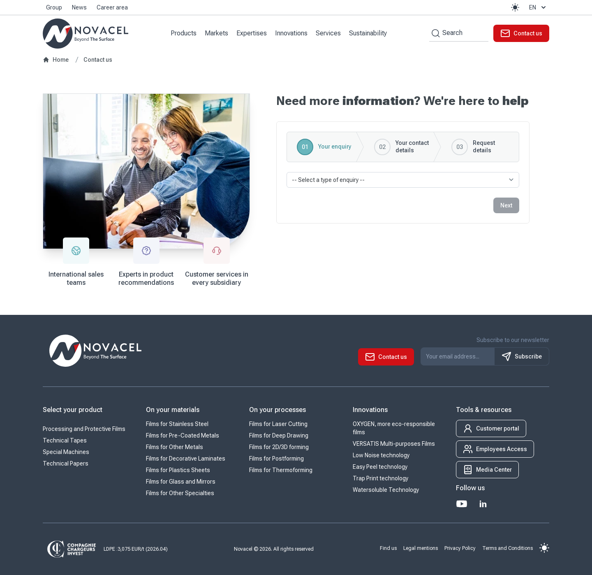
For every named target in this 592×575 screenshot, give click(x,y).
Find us (388, 548)
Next (506, 205)
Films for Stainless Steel (177, 424)
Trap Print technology (380, 478)
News (79, 7)
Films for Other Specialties (180, 493)
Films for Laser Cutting (278, 424)
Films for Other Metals (174, 447)
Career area (112, 7)
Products (184, 33)
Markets (216, 33)
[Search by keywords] (434, 33)
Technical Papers (65, 463)
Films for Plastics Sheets (178, 470)
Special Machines (66, 452)
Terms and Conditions (507, 548)
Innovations (291, 33)
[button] (515, 7)
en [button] (538, 7)
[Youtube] (461, 504)
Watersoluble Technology (386, 490)
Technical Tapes (65, 440)
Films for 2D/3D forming (279, 447)
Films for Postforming (276, 458)
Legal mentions (420, 548)
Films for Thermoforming (280, 470)
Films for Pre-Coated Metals (182, 435)
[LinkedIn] (483, 504)
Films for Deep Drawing (278, 435)
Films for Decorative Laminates (185, 458)
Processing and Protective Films (84, 429)
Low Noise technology (381, 455)
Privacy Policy (460, 548)
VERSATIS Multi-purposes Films (394, 443)
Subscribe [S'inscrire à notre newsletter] (522, 356)
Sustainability (368, 33)
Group (54, 7)
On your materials (172, 410)
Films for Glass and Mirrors (180, 481)
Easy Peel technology (380, 466)
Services (328, 33)
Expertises (251, 33)
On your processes (277, 410)
